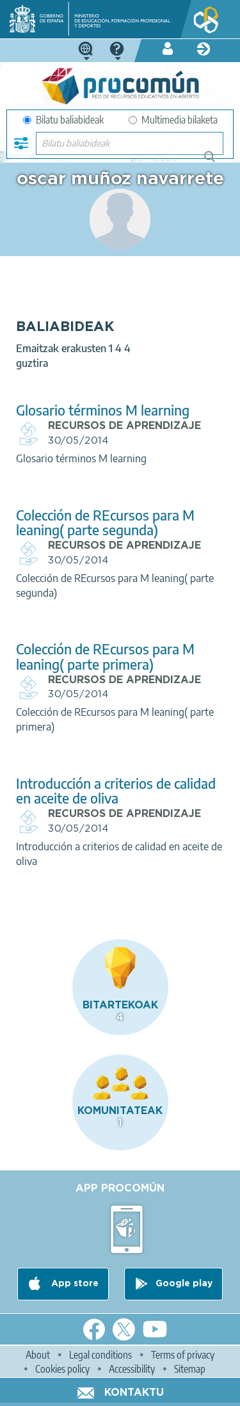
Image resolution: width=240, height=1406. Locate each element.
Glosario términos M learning (102, 410)
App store (74, 1284)
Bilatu (215, 161)
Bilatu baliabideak (63, 119)
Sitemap (189, 1368)
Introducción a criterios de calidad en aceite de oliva (116, 791)
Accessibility (132, 1368)
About (38, 1354)
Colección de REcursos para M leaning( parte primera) (105, 656)
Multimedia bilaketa (173, 119)
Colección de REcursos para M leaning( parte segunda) (105, 522)
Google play (184, 1284)
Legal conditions (100, 1354)
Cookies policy (62, 1368)
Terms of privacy (182, 1354)
